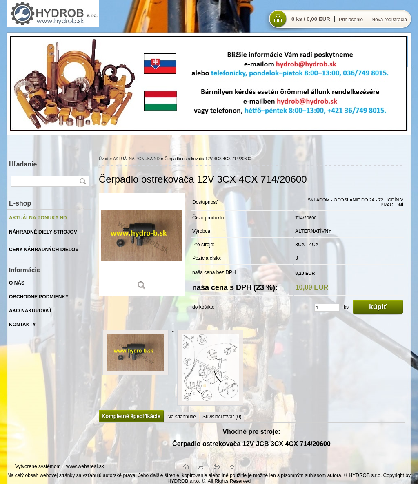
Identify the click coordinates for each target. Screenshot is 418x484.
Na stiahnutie (181, 417)
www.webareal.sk (85, 466)
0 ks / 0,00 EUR (310, 19)
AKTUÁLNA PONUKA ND (136, 159)
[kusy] (327, 308)
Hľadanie (23, 164)
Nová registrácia (389, 19)
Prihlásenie (351, 19)
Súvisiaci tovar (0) (221, 417)
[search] (82, 181)
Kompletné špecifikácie (131, 416)
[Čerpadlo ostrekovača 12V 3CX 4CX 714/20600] (141, 244)
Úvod (103, 159)
